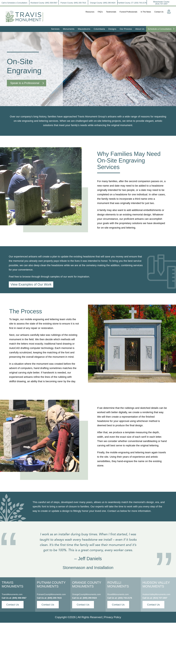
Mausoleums (84, 29)
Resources (90, 12)
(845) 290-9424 (90, 598)
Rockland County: (44, 3)
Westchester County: (161, 3)
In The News (146, 12)
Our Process (126, 29)
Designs (112, 29)
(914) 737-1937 (160, 598)
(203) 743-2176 (125, 598)
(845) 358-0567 (19, 598)
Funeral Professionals (128, 12)
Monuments (68, 29)
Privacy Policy (112, 617)
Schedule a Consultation (161, 29)
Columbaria (99, 29)
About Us (139, 29)
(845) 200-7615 (55, 598)
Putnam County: (73, 3)
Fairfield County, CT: (132, 3)
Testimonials (111, 12)
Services (55, 29)
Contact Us (158, 12)
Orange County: (102, 3)
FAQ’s (100, 12)
